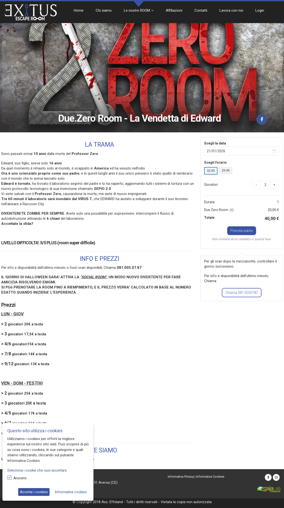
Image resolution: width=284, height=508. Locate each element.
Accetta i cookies (34, 492)
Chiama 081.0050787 (241, 293)
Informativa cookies (71, 492)
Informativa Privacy (181, 476)
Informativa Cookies (210, 476)
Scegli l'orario (215, 162)
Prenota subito (241, 231)
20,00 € (273, 210)
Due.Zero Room (219, 210)
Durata (209, 202)
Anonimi (19, 478)
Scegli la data (215, 143)
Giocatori (211, 184)
